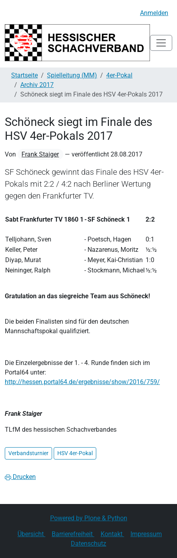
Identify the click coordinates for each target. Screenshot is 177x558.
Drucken (20, 477)
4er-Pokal (119, 75)
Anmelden (154, 13)
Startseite (24, 75)
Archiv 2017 (37, 85)
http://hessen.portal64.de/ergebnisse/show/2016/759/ (82, 382)
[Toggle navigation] (161, 43)
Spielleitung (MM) (72, 75)
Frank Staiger (40, 154)
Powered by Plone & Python (88, 518)
